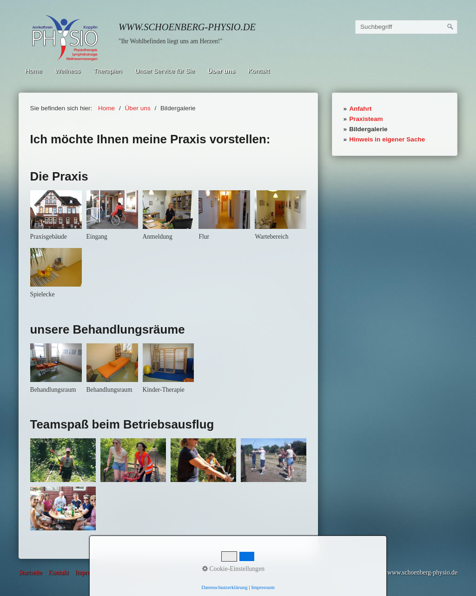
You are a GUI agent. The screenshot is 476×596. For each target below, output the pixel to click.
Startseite (30, 572)
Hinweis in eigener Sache (387, 139)
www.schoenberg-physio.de (187, 27)
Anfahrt (360, 108)
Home (33, 70)
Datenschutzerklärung (137, 572)
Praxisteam (366, 118)
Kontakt (259, 70)
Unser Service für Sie (164, 70)
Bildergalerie (368, 129)
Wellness (67, 70)
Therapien (107, 70)
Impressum (89, 572)
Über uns (221, 70)
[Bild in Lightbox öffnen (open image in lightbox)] (56, 209)
